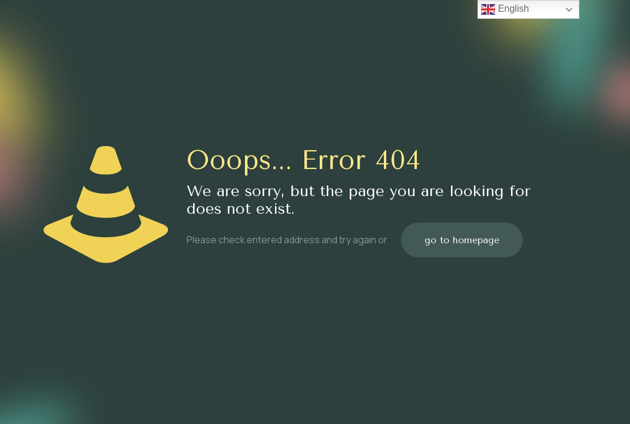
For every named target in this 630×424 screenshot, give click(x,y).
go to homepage (462, 240)
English (505, 9)
